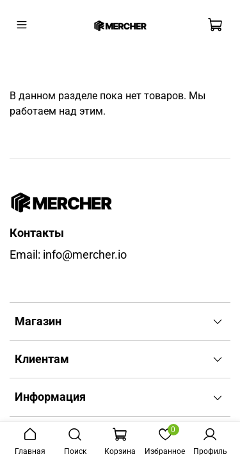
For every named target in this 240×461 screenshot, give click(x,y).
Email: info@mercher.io (68, 254)
